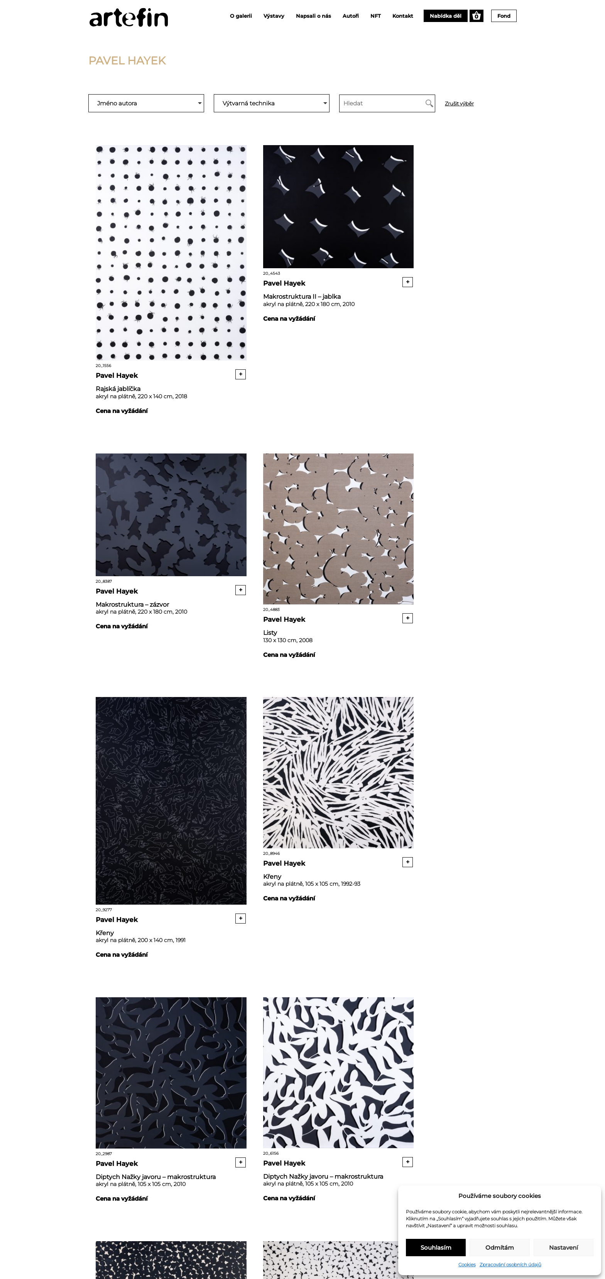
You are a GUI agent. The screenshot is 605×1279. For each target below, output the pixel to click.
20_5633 (158, 1006)
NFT (375, 16)
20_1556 (158, 237)
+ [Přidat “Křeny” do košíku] (357, 600)
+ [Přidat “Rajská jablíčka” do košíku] (215, 336)
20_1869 (443, 1006)
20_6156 (301, 746)
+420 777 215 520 (346, 1251)
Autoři (351, 16)
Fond (503, 16)
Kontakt (402, 16)
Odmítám (499, 1247)
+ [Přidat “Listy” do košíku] (215, 554)
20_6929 (443, 760)
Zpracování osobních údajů (510, 1264)
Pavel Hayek (117, 338)
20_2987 (158, 746)
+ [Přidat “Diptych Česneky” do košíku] (500, 846)
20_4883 (158, 482)
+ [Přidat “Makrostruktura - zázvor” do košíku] (500, 260)
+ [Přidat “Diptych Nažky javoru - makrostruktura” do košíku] (215, 818)
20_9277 (301, 505)
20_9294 (301, 1006)
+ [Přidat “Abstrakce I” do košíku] (500, 1093)
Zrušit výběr (459, 104)
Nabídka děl (445, 16)
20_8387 (443, 199)
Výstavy (274, 16)
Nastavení (563, 1247)
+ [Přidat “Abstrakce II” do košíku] (357, 1092)
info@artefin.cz (344, 1241)
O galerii (241, 16)
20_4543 (301, 199)
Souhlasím (436, 1247)
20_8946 (443, 482)
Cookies (467, 1264)
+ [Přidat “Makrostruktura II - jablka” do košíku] (357, 260)
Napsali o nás (313, 16)
